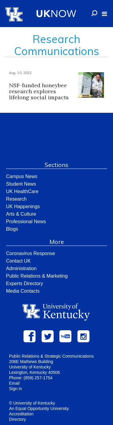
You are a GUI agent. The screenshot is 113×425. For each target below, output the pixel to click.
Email (14, 383)
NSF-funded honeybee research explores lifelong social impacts (39, 91)
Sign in (15, 388)
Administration (21, 268)
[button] (104, 14)
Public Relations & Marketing (37, 276)
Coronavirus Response (30, 253)
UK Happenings (23, 206)
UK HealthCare (22, 191)
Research (16, 199)
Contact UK (18, 260)
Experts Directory (24, 283)
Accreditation (21, 413)
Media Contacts (22, 291)
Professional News (26, 221)
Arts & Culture (21, 214)
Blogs (12, 229)
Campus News (21, 176)
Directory (17, 419)
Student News (21, 183)
